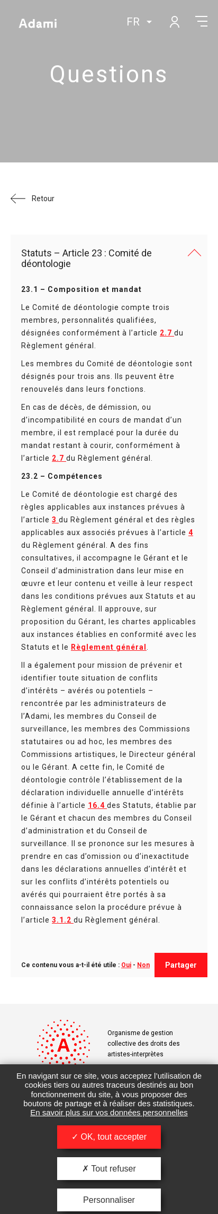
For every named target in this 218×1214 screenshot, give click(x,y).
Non (143, 965)
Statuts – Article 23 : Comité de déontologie (86, 258)
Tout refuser (109, 1168)
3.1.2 (63, 920)
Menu (201, 21)
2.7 (167, 333)
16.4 (97, 805)
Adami (38, 23)
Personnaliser (109, 1199)
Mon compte (174, 21)
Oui (126, 965)
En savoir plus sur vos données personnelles (109, 1112)
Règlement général (109, 647)
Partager (181, 965)
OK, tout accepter (109, 1136)
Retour (43, 198)
